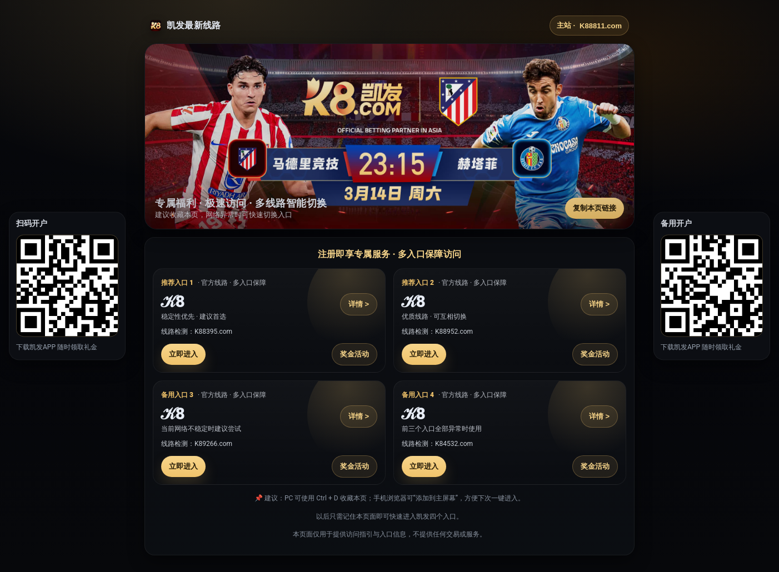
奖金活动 (354, 354)
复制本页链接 (594, 208)
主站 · (589, 25)
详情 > (358, 304)
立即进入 (183, 354)
